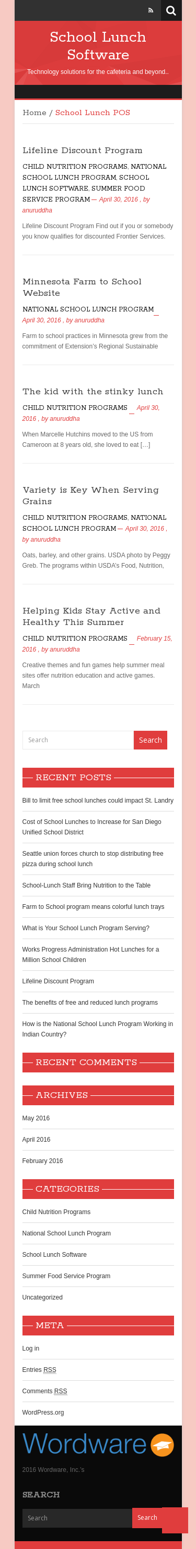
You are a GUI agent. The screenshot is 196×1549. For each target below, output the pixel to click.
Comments (44, 1391)
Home (34, 113)
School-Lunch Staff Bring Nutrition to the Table (86, 885)
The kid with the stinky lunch (93, 391)
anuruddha (37, 210)
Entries (39, 1370)
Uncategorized (42, 1297)
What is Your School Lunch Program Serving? (85, 928)
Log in (31, 1348)
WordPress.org (43, 1412)
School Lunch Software (98, 46)
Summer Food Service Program (66, 1276)
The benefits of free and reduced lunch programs (90, 1002)
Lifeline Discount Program (82, 150)
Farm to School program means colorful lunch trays (93, 906)
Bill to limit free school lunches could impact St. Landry (98, 800)
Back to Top (175, 1520)
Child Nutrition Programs (75, 167)
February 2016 (42, 1161)
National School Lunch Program (88, 310)
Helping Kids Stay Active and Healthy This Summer (91, 616)
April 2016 (36, 1139)
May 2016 (36, 1118)
